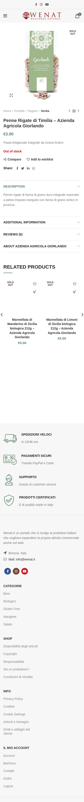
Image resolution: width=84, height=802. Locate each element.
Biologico (9, 601)
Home (7, 111)
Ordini (7, 778)
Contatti (8, 771)
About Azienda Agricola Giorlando (35, 246)
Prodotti (19, 111)
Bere (6, 593)
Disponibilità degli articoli (20, 646)
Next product (78, 111)
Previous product (69, 111)
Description (14, 186)
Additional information (24, 222)
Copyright (10, 654)
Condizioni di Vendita (18, 677)
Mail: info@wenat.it (21, 559)
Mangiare (9, 616)
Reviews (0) (13, 234)
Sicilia (45, 111)
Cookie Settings (14, 714)
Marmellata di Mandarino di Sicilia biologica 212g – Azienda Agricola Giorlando (22, 328)
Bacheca (9, 763)
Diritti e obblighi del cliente (16, 731)
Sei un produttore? (16, 669)
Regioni (33, 111)
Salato (7, 624)
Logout (8, 786)
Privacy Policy (13, 699)
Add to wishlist (42, 159)
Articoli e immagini (16, 722)
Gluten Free (11, 609)
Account (9, 755)
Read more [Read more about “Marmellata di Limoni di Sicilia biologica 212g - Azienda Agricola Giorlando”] (74, 292)
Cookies (9, 706)
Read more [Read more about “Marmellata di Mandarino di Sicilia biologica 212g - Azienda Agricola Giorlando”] (35, 292)
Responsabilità (13, 661)
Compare (14, 159)
